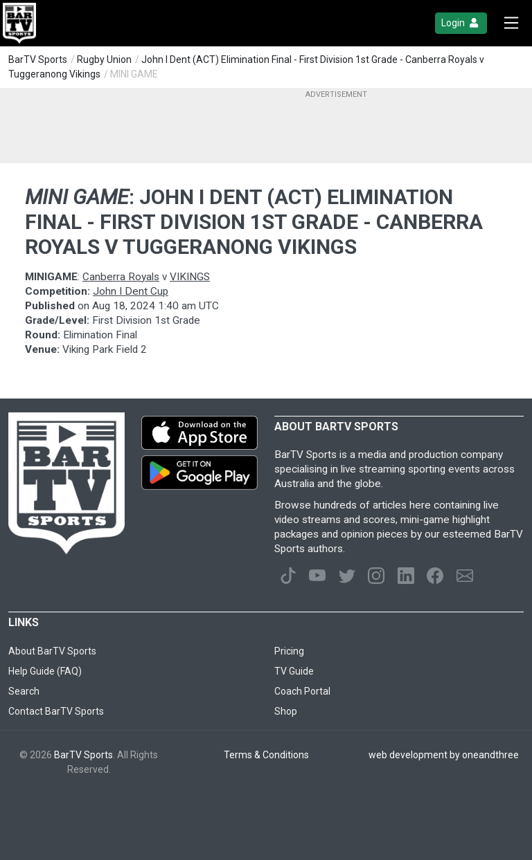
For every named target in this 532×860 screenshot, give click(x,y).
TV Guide (294, 671)
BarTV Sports (37, 59)
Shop (285, 711)
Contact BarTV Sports (56, 711)
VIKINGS (190, 277)
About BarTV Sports (52, 651)
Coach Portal (302, 691)
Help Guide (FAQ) (45, 671)
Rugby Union (104, 59)
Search (23, 691)
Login (461, 23)
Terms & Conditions (266, 754)
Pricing (289, 651)
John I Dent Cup (130, 291)
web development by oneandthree (444, 754)
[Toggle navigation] (511, 23)
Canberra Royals (120, 277)
